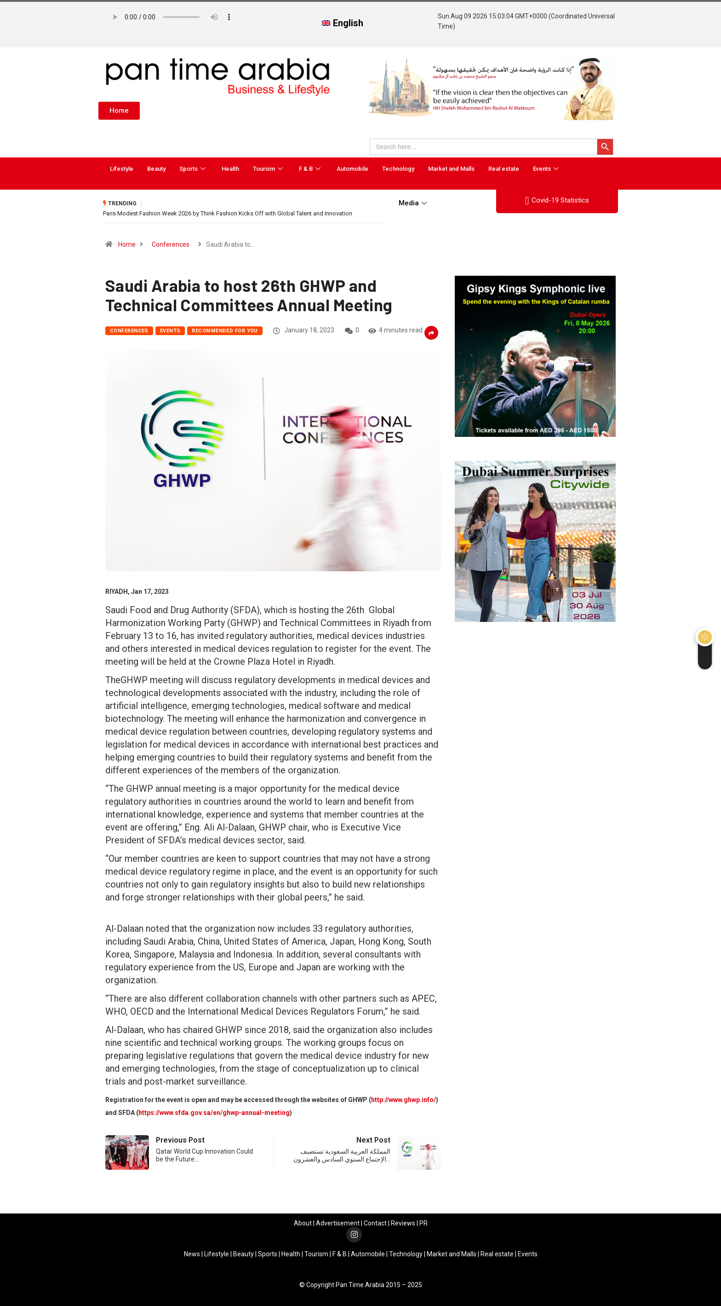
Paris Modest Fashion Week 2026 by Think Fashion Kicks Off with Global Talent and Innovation (227, 213)
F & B (311, 168)
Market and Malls (451, 168)
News (192, 1254)
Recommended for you (225, 331)
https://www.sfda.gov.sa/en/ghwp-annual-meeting (214, 1112)
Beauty (156, 168)
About (303, 1223)
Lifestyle (121, 168)
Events (547, 168)
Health (230, 168)
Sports (193, 168)
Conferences (170, 244)
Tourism (269, 168)
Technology (398, 168)
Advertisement (338, 1223)
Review (401, 1223)
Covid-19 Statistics (557, 200)
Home (127, 244)
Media (414, 203)
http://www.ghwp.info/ (403, 1099)
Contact (375, 1223)
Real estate (503, 168)
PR (423, 1223)
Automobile (352, 168)
